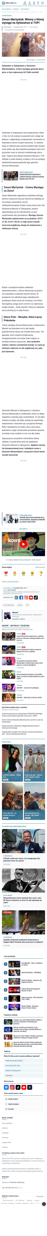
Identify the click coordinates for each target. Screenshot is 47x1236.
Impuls (37, 1200)
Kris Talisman (20, 1200)
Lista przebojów (9, 956)
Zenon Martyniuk (9, 605)
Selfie (11, 1213)
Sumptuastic (27, 1219)
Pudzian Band (38, 1210)
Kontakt (9, 1109)
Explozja (29, 1200)
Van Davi (25, 1216)
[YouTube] (31, 598)
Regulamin (28, 1231)
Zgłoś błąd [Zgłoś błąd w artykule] (41, 60)
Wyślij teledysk (12, 1104)
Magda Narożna (8, 1216)
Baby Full (17, 1207)
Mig (32, 1203)
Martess (25, 1203)
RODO (43, 1231)
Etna (4, 1222)
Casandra (28, 1210)
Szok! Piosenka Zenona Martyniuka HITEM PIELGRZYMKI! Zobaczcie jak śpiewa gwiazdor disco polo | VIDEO (22, 715)
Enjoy (18, 1219)
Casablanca (30, 1222)
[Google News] (16, 598)
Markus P (6, 1226)
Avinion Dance (35, 1216)
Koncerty (5, 1137)
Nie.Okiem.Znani (8, 1210)
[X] (29, 1087)
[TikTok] (36, 598)
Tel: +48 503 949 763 (12, 1188)
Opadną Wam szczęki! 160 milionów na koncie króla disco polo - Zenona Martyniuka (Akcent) (22, 733)
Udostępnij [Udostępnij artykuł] (31, 60)
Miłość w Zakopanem (13, 1070)
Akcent (20, 605)
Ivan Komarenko (8, 1200)
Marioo (17, 1216)
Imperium (11, 1219)
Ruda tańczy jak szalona (14, 1061)
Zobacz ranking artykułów (10, 582)
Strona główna (6, 9)
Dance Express (38, 1219)
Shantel (31, 1207)
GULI (37, 1207)
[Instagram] (26, 598)
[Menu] (42, 3)
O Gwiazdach (24, 9)
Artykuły (16, 9)
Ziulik (17, 1213)
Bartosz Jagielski (8, 1203)
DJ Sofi (5, 1213)
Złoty (24, 1207)
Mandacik (9, 1075)
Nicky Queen (12, 1222)
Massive (21, 1222)
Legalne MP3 (6, 1142)
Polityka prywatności (36, 1233)
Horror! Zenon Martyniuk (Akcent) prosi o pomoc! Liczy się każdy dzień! (22, 721)
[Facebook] (21, 598)
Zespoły (5, 1147)
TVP (27, 605)
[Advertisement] (23, 104)
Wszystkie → (41, 1196)
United (18, 1203)
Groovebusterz (7, 1207)
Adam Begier (7, 27)
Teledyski (5, 1133)
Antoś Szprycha (27, 1213)
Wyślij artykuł (11, 1099)
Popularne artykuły (10, 1015)
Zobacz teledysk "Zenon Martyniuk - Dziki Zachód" (23, 560)
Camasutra (19, 1210)
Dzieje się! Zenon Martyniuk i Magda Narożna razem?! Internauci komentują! (21, 727)
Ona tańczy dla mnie (13, 1065)
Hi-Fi (4, 1219)
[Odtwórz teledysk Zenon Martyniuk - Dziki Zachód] (23, 544)
